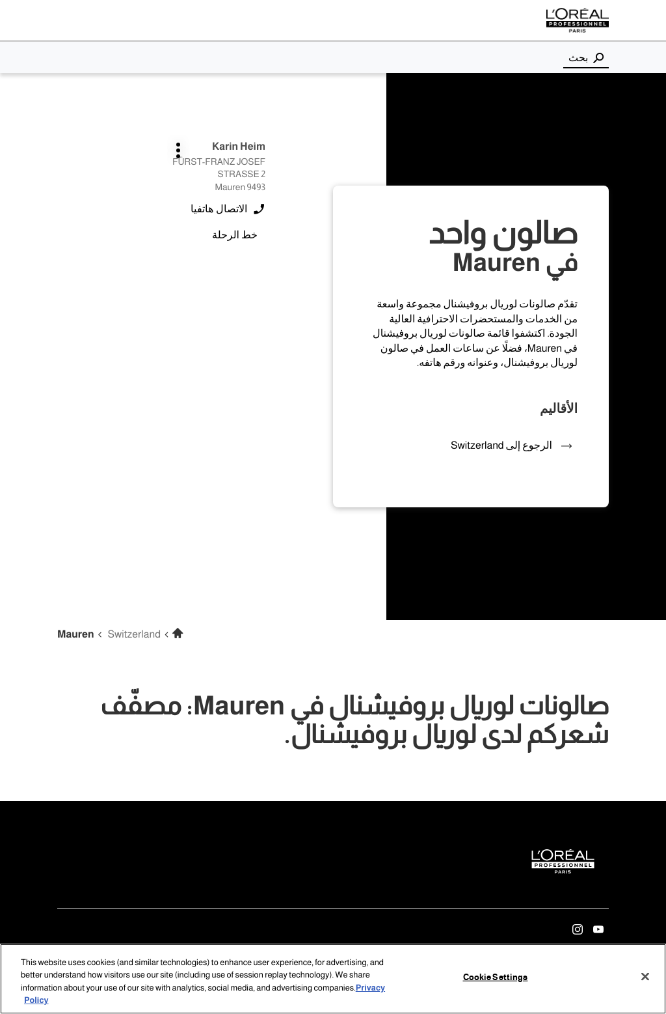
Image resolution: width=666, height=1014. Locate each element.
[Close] (645, 976)
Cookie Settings (495, 977)
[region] (333, 979)
